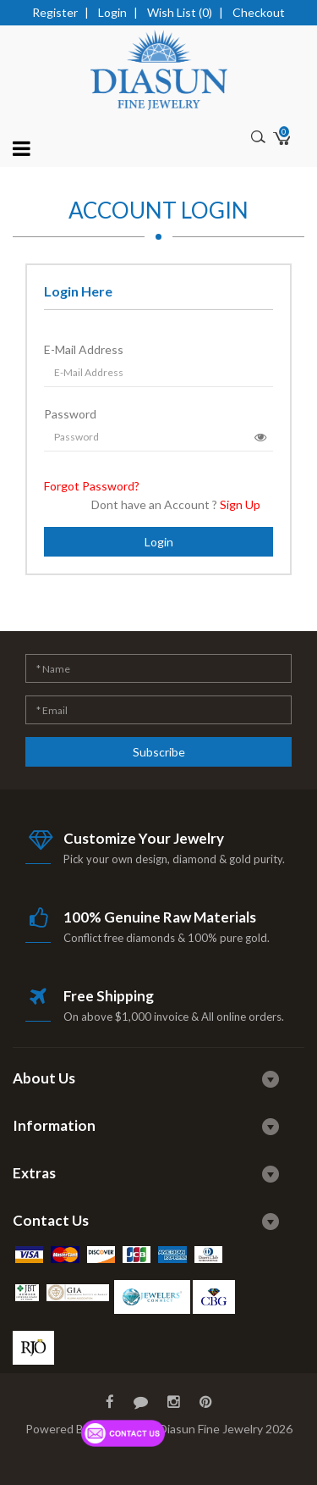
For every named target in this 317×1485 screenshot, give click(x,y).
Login (112, 12)
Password (70, 414)
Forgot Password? (91, 486)
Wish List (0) (179, 12)
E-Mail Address (83, 349)
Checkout (258, 12)
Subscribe (159, 752)
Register (55, 12)
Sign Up (240, 504)
